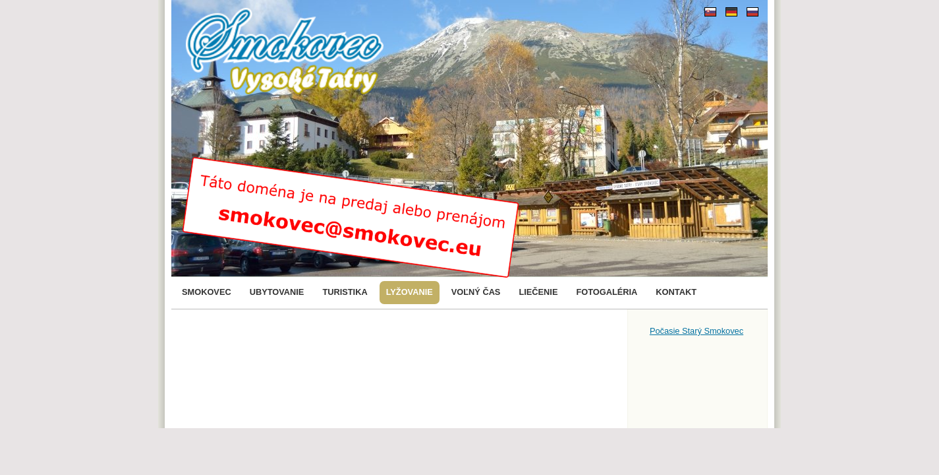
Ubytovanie (277, 292)
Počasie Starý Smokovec (696, 331)
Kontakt (676, 292)
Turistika (344, 292)
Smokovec (206, 292)
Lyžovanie (409, 292)
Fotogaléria (606, 292)
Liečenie (538, 292)
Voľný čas (476, 292)
